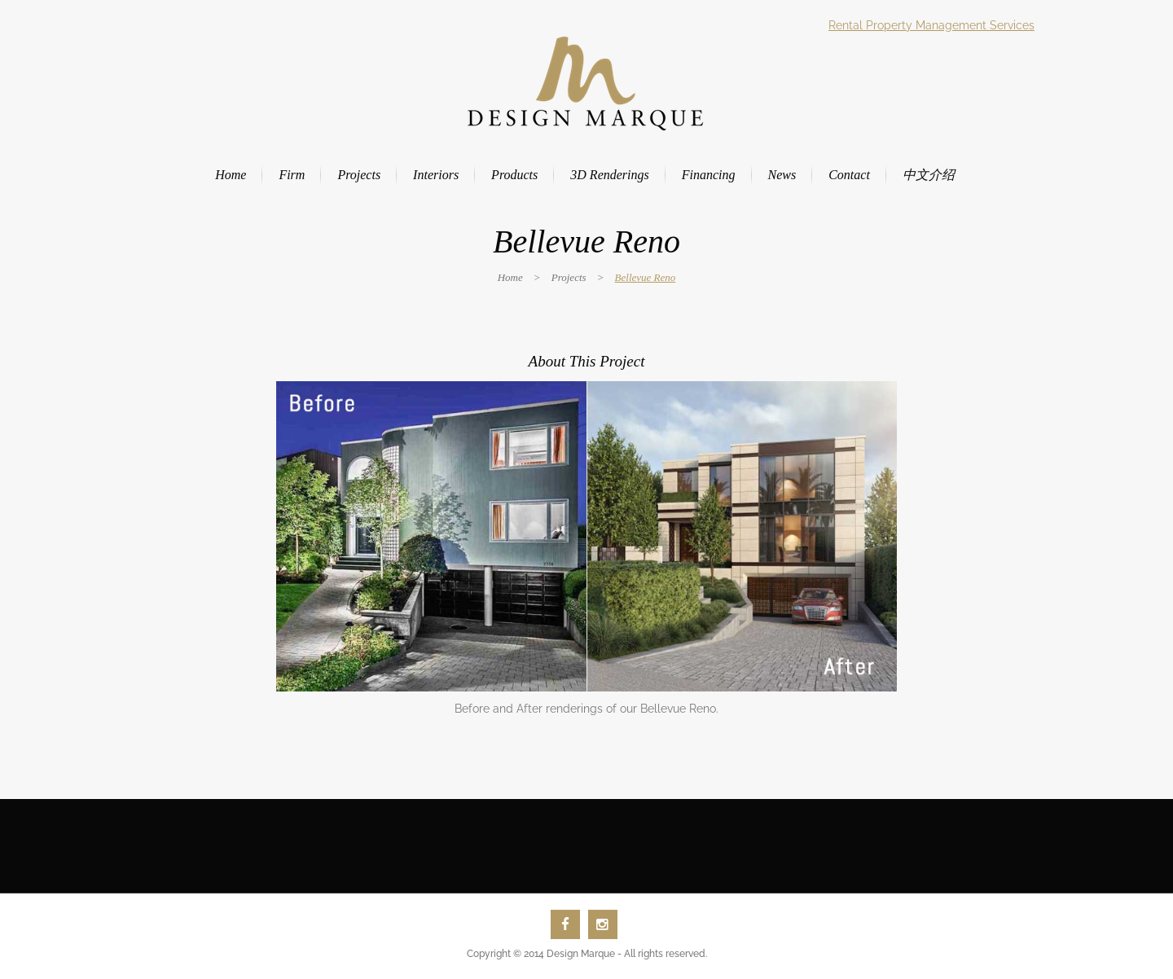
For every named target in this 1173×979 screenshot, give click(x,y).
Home (510, 277)
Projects (568, 277)
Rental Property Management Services (931, 25)
